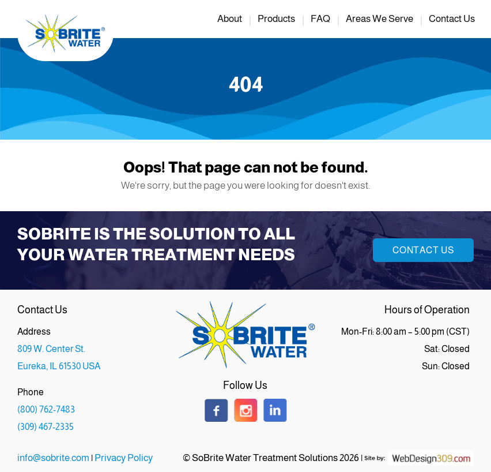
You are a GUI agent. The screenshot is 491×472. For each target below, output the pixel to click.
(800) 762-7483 (46, 409)
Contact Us (452, 18)
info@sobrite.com (53, 457)
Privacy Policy (124, 457)
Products (276, 18)
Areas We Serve (379, 18)
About (229, 18)
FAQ (320, 18)
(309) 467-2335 (45, 427)
